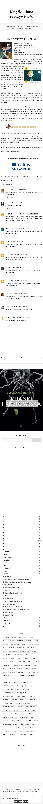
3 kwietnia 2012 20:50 (20, 280)
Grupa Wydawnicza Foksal (24, 661)
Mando (15, 682)
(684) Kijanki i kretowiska (22, 403)
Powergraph (27, 703)
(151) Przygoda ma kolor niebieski (12, 601)
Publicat (26, 710)
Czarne (34, 651)
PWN (33, 710)
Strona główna (10, 26)
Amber (36, 641)
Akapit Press (22, 637)
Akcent (31, 637)
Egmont (13, 658)
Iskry (26, 668)
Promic (20, 707)
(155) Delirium (6, 590)
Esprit (27, 658)
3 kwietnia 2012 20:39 (19, 267)
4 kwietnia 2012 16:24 (22, 317)
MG (17, 686)
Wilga (4, 734)
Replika (17, 713)
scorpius (9, 203)
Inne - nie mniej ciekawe (15, 668)
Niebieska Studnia (8, 696)
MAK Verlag (32, 679)
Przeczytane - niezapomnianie (12, 710)
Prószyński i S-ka (30, 707)
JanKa (5, 672)
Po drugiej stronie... (13, 214)
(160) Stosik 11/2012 (8, 576)
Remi (10, 713)
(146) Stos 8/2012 (7, 615)
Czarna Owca (24, 651)
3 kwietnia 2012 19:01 (20, 255)
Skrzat (5, 717)
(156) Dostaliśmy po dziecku (10, 587)
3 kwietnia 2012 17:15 (30, 214)
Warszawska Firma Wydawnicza (12, 731)
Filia (4, 661)
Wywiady (20, 26)
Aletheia (28, 641)
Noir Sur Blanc (20, 696)
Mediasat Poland (8, 686)
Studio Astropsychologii (10, 724)
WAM (31, 727)
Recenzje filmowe (32, 26)
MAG (24, 679)
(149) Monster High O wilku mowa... (12, 607)
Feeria (34, 658)
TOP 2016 (5, 727)
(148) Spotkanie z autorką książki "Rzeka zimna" (16, 609)
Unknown (9, 255)
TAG (33, 724)
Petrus (22, 700)
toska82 (8, 293)
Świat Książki (25, 724)
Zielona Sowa (22, 734)
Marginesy (23, 682)
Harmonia (15, 665)
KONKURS (35, 672)
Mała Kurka (6, 682)
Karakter (12, 672)
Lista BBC (22, 675)
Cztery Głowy (7, 654)
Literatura (6, 679)
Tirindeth (9, 306)
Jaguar (33, 668)
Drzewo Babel (30, 654)
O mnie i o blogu (33, 696)
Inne (4, 668)
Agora (14, 637)
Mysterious (10, 229)
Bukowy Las (20, 647)
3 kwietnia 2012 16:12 (21, 203)
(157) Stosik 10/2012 (8, 585)
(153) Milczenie (6, 596)
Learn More (18, 801)
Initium (35, 665)
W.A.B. (20, 727)
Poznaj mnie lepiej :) (9, 707)
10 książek (6, 637)
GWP (36, 661)
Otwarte (14, 700)
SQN (32, 717)
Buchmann (11, 647)
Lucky (14, 679)
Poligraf (17, 703)
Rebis (4, 713)
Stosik (36, 720)
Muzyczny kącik (17, 28)
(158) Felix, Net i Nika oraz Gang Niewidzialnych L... (16, 582)
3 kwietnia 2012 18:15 (16, 242)
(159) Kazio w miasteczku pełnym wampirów (15, 579)
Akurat (12, 641)
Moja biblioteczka (8, 689)
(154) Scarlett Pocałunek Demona (12, 593)
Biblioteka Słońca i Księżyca (30, 644)
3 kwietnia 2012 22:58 (20, 293)
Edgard (5, 658)
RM (23, 713)
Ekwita (20, 658)
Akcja (5, 641)
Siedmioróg (30, 713)
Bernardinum (15, 644)
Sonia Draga (24, 717)
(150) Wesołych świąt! (8, 604)
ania (7, 242)
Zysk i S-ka (31, 738)
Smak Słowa (13, 717)
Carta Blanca (13, 651)
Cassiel (8, 267)
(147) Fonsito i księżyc (8, 612)
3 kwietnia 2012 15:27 (18, 190)
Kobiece (20, 672)
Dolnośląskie (18, 654)
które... (14, 675)
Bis (4, 647)
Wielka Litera (29, 731)
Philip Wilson (31, 700)
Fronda (11, 661)
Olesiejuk (6, 700)
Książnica (6, 675)
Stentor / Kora (26, 720)
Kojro (28, 672)
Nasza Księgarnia (21, 693)
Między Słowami (25, 686)
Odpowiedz (10, 197)
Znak (30, 734)
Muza (28, 689)
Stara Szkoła (15, 720)
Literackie (31, 675)
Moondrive (20, 689)
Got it (25, 801)
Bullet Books (31, 647)
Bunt (4, 651)
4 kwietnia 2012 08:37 (21, 306)
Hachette (6, 665)
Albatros (20, 641)
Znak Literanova (20, 738)
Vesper (13, 727)
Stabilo (5, 720)
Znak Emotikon (7, 180)
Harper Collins (25, 665)
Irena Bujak (10, 317)
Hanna (8, 190)
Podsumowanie (7, 703)
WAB (26, 727)
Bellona (5, 644)
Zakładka (12, 734)
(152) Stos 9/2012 (7, 598)
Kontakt (28, 28)
